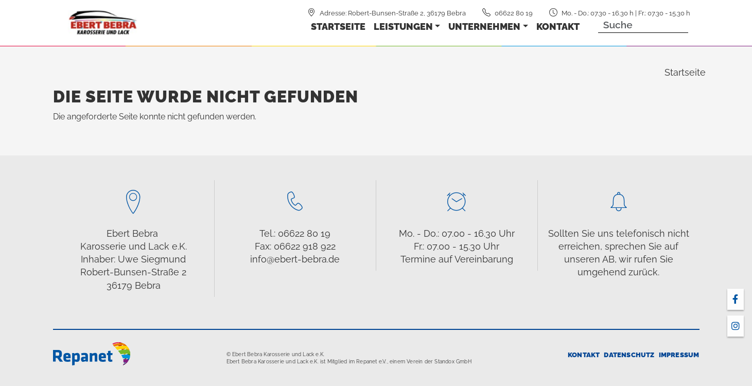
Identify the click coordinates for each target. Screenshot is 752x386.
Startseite (338, 26)
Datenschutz (629, 355)
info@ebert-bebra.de (295, 259)
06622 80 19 (514, 13)
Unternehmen (484, 26)
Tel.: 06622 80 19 (294, 233)
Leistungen (403, 26)
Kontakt (558, 26)
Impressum (679, 355)
